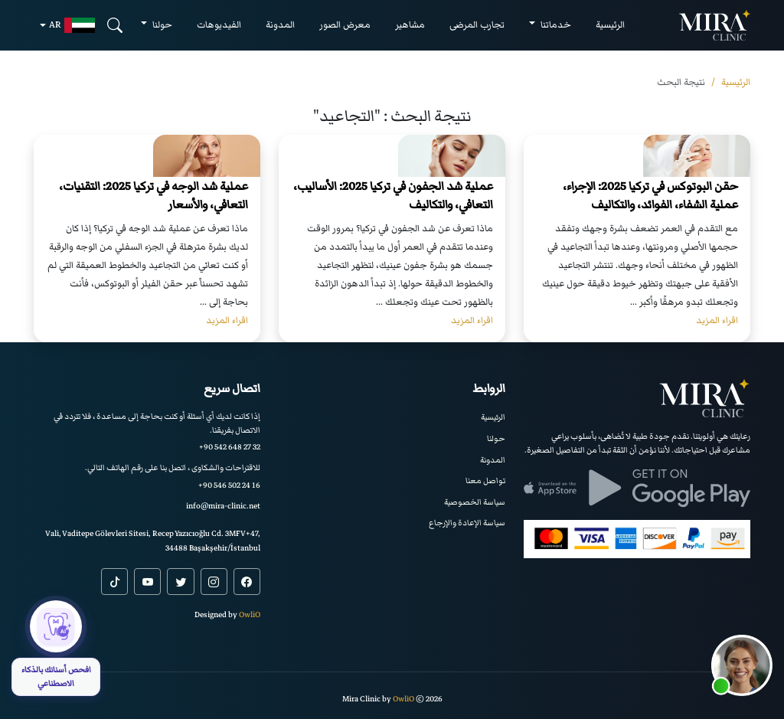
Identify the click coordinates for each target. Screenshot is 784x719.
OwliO (249, 614)
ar (72, 25)
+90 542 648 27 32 (229, 446)
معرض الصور (345, 25)
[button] (742, 665)
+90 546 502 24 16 (229, 485)
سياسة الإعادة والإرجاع (467, 522)
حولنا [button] (161, 25)
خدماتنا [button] (554, 25)
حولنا (496, 438)
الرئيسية (610, 25)
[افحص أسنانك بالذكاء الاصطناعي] (55, 648)
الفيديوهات (219, 25)
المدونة (280, 25)
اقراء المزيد (717, 320)
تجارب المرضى (477, 25)
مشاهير (410, 25)
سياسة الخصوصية (474, 501)
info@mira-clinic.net (223, 505)
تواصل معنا (485, 480)
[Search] (115, 25)
